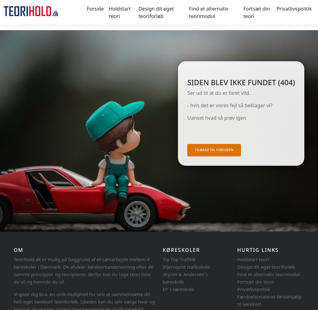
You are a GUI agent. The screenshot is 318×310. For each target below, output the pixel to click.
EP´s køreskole (178, 289)
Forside (95, 8)
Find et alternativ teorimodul (209, 12)
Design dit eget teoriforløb (156, 12)
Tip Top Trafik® (179, 259)
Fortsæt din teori (256, 12)
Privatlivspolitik (294, 8)
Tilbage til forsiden (214, 150)
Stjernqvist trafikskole (186, 267)
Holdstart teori (120, 12)
